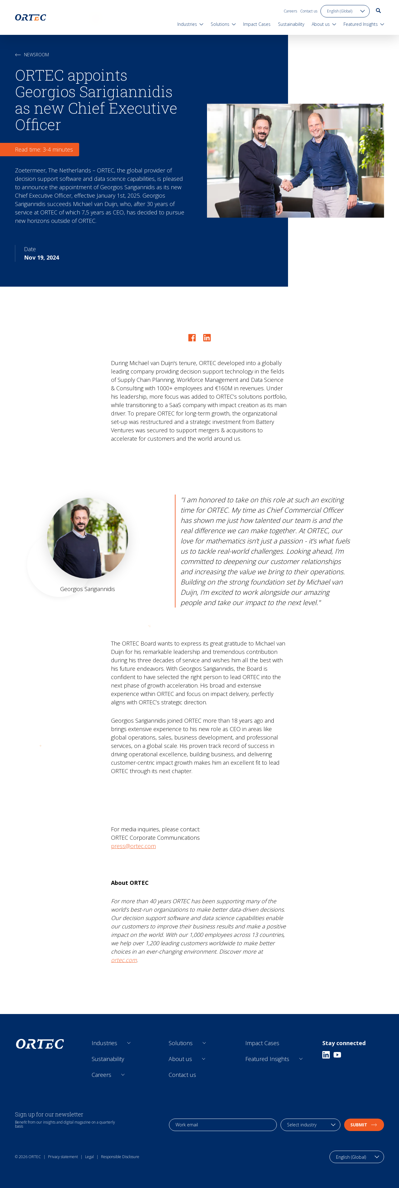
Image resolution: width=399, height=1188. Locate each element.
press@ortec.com (133, 846)
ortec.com (124, 960)
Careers (290, 11)
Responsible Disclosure (120, 1157)
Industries (104, 1043)
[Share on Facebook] (192, 337)
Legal (89, 1157)
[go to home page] (30, 17)
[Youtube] (337, 1055)
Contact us (308, 11)
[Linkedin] (326, 1055)
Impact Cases (262, 1043)
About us (180, 1059)
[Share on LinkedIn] (207, 337)
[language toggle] (345, 11)
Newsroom (32, 54)
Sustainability (108, 1059)
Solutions (181, 1043)
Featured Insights (267, 1059)
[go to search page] (378, 10)
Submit (364, 1125)
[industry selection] (310, 1125)
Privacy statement (63, 1157)
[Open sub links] (129, 1043)
